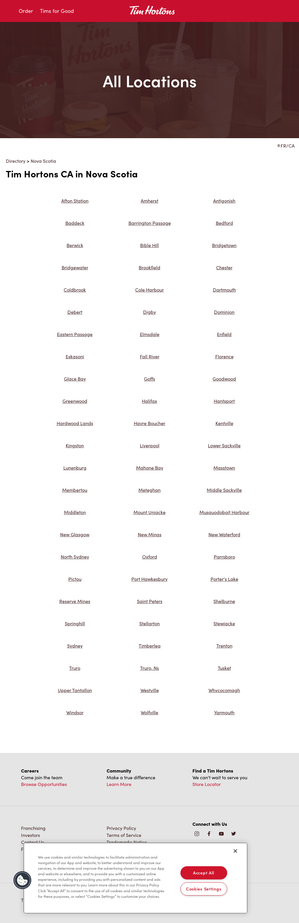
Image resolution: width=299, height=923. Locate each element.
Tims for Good (57, 10)
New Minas (149, 534)
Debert (74, 312)
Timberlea (150, 646)
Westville (149, 690)
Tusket (224, 668)
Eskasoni (75, 356)
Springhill (75, 623)
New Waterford (224, 534)
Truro (74, 668)
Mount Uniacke (149, 512)
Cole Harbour (149, 290)
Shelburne (224, 601)
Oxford (149, 557)
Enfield (224, 334)
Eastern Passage (75, 334)
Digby (149, 312)
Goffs (149, 379)
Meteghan (149, 490)
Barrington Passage (149, 223)
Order (26, 10)
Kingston (75, 445)
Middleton (75, 512)
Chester (224, 267)
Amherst (149, 201)
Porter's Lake (224, 579)
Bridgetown (224, 245)
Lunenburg (74, 468)
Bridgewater (75, 267)
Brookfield (149, 267)
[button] (22, 880)
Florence (224, 356)
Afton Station (74, 201)
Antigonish (224, 201)
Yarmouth (224, 712)
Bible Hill (149, 245)
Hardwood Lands (75, 423)
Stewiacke (224, 623)
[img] (233, 834)
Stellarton (149, 623)
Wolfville (149, 712)
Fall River (149, 356)
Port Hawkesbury (149, 579)
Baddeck (74, 223)
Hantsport (224, 401)
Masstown (224, 468)
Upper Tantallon (75, 690)
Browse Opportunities (44, 784)
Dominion (224, 312)
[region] (135, 878)
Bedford (224, 223)
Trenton (224, 646)
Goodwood (224, 379)
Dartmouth (224, 290)
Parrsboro (224, 557)
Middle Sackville (224, 490)
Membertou (74, 490)
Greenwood (74, 401)
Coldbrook (75, 290)
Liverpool (149, 445)
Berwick (75, 245)
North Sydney (75, 557)
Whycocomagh (224, 690)
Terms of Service (124, 835)
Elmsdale (149, 334)
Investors (30, 835)
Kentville (224, 423)
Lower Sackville (224, 445)
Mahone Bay (149, 468)
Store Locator (206, 784)
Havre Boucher (149, 423)
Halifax (149, 401)
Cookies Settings (204, 889)
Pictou (74, 579)
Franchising (33, 828)
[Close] (235, 851)
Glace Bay (75, 379)
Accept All (203, 873)
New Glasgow (74, 534)
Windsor (75, 712)
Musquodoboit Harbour (224, 512)
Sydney (75, 646)
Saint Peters (149, 601)
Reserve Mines (74, 601)
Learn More (119, 784)
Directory (15, 161)
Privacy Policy (121, 828)
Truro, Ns (149, 668)
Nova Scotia (43, 161)
